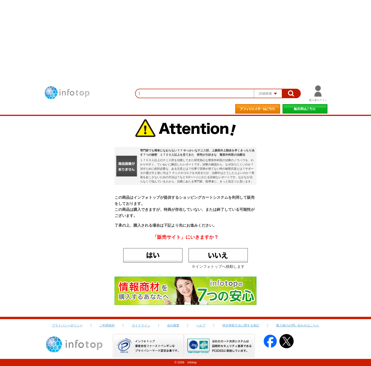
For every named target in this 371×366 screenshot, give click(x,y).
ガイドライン (141, 325)
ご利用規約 (107, 325)
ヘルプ (200, 325)
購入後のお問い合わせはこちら (297, 325)
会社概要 (173, 325)
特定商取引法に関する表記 (240, 325)
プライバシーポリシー (67, 325)
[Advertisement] (185, 35)
